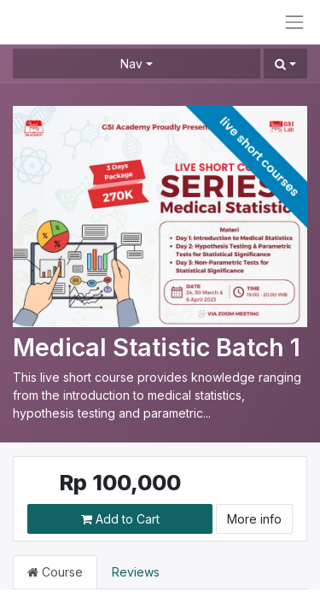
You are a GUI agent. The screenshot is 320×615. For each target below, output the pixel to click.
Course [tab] (55, 572)
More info (254, 519)
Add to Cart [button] (120, 519)
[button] (285, 64)
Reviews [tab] (136, 572)
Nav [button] (131, 63)
